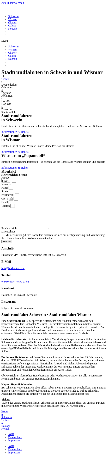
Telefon (5, 205)
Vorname (6, 184)
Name (5, 187)
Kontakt (12, 28)
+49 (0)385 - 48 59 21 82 (15, 285)
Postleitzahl (8, 194)
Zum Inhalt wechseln (13, 2)
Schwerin (13, 16)
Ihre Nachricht (9, 232)
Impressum (14, 444)
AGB (11, 438)
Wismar (12, 19)
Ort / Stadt (7, 198)
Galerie (12, 25)
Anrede (5, 177)
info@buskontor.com (13, 272)
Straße (5, 191)
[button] (54, 40)
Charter (12, 22)
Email (5, 202)
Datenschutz (8, 235)
